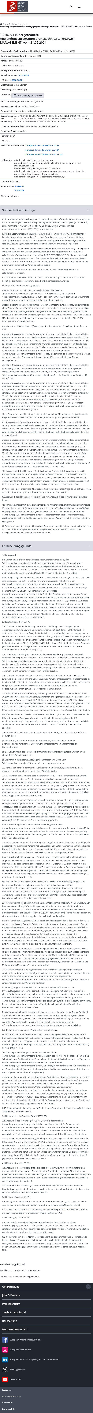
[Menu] (79, 6)
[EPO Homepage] (17, 6)
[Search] (71, 6)
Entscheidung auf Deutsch (27, 95)
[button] (46, 210)
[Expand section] (88, 1286)
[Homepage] (1, 24)
